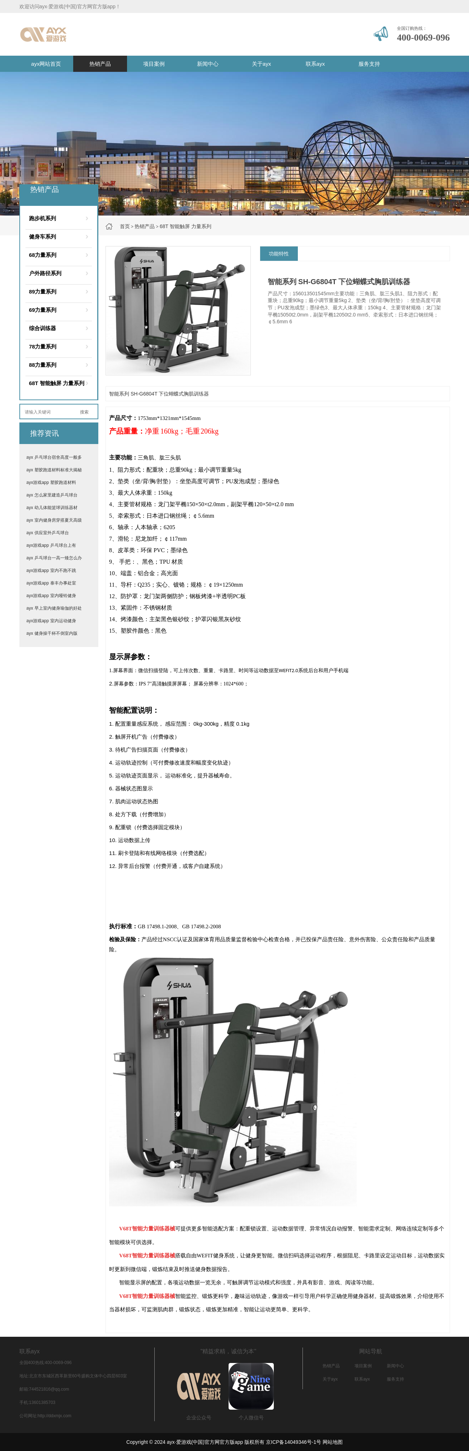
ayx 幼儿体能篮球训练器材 (52, 507)
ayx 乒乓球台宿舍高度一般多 (54, 457)
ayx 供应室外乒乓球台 (48, 532)
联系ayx (315, 64)
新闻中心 (208, 64)
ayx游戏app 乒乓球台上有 (51, 545)
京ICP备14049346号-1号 (293, 1442)
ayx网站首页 (46, 64)
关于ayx (261, 64)
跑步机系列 (42, 218)
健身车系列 (42, 237)
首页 (125, 226)
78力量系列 (43, 346)
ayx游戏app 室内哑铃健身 (51, 595)
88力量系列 (43, 365)
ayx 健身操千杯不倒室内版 (52, 633)
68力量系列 (43, 255)
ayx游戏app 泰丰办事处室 (51, 583)
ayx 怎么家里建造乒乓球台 (52, 495)
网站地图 (333, 1442)
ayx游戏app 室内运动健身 (51, 620)
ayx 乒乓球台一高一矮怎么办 (54, 557)
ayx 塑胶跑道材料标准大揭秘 (54, 469)
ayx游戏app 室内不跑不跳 (51, 570)
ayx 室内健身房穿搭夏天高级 (54, 520)
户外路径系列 (45, 273)
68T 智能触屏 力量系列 (185, 226)
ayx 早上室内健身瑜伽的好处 (54, 608)
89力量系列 (43, 291)
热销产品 (100, 64)
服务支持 (369, 64)
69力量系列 (43, 310)
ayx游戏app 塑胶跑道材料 (51, 482)
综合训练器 (42, 328)
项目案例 (154, 64)
